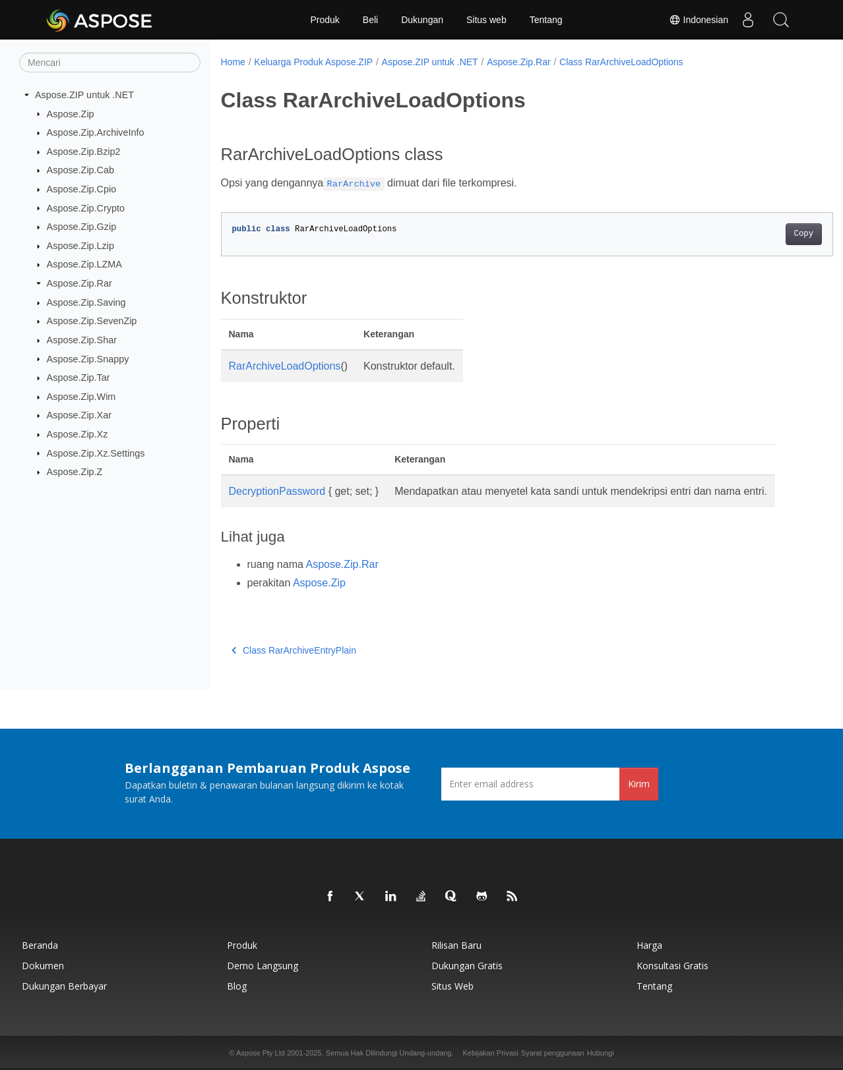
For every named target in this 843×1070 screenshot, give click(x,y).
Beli (370, 19)
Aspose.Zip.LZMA (84, 264)
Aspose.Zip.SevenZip (92, 321)
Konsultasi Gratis (672, 965)
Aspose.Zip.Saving (86, 302)
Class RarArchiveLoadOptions (621, 62)
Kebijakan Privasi (490, 1053)
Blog (237, 986)
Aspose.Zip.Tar (78, 377)
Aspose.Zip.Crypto (86, 207)
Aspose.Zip (70, 113)
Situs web (486, 19)
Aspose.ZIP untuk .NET (84, 95)
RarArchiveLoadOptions (285, 366)
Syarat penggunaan (552, 1053)
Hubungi (600, 1053)
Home (233, 62)
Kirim (639, 783)
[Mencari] (110, 62)
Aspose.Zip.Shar (82, 340)
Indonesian (698, 20)
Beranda (40, 945)
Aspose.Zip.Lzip (80, 245)
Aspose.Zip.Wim (81, 396)
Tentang (546, 19)
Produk (324, 19)
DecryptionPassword (277, 491)
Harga (649, 945)
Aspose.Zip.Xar (79, 415)
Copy (760, 234)
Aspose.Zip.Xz (77, 434)
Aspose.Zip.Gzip (82, 226)
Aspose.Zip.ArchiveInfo (95, 132)
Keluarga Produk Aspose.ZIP (313, 62)
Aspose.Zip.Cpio (82, 189)
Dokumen (43, 965)
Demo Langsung (262, 965)
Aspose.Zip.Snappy (88, 358)
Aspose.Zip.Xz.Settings (96, 452)
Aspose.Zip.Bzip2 (84, 151)
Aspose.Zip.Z (75, 471)
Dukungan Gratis (467, 965)
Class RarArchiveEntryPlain (294, 650)
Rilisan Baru (456, 945)
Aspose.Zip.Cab (80, 170)
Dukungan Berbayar (64, 986)
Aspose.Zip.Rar (79, 283)
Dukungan (422, 19)
